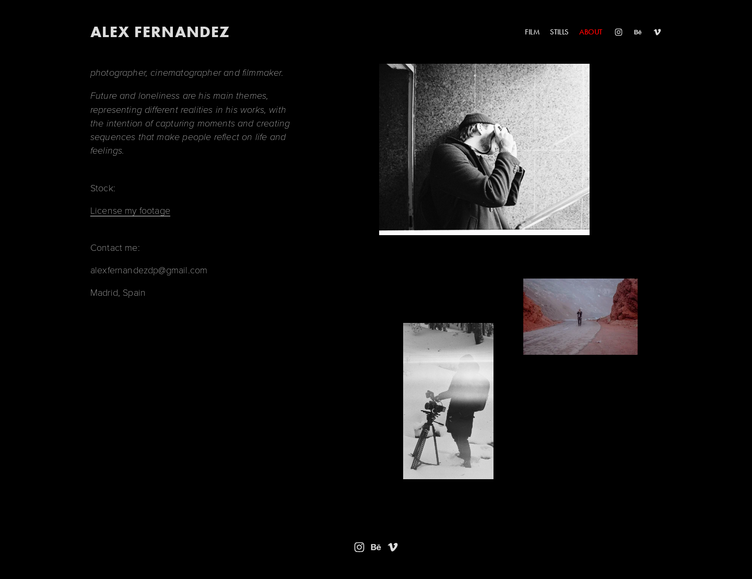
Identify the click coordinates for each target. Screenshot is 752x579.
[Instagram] (618, 32)
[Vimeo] (657, 32)
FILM (532, 32)
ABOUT (590, 32)
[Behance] (637, 32)
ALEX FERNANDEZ (160, 31)
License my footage (130, 210)
